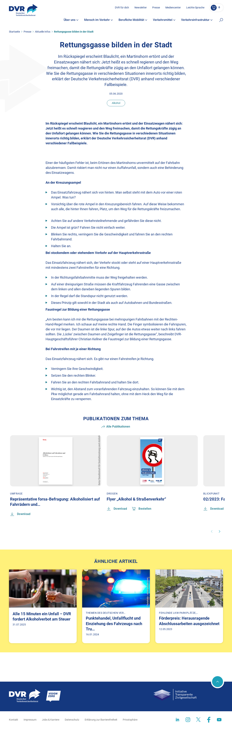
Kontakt (13, 720)
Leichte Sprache (195, 9)
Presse (156, 9)
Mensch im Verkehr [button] (98, 21)
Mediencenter (172, 9)
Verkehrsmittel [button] (164, 21)
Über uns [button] (71, 21)
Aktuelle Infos (42, 31)
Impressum (30, 720)
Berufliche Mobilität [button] (133, 21)
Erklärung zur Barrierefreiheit (101, 720)
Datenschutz (72, 720)
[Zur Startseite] (25, 12)
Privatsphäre (130, 720)
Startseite (14, 31)
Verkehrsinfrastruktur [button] (197, 21)
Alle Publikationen (116, 426)
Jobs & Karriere (50, 720)
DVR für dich (122, 9)
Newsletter (140, 9)
